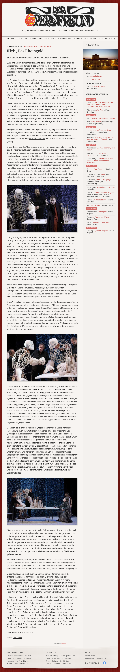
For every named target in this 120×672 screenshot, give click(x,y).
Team (100, 39)
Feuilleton (50, 39)
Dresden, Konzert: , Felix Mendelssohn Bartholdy (98, 175)
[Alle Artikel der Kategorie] (100, 59)
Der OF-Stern (65, 661)
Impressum (89, 658)
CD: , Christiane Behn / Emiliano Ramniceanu (99, 132)
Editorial (12, 39)
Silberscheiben (52, 661)
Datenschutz (101, 658)
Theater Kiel (45, 47)
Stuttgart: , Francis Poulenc (97, 154)
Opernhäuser (36, 39)
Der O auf (93, 663)
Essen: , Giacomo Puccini (98, 218)
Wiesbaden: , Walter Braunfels (98, 111)
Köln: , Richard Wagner (100, 205)
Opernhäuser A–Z (53, 658)
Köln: (101, 118)
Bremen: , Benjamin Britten (100, 170)
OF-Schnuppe (90, 39)
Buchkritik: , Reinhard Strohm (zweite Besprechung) (99, 182)
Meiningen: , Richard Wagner (100, 232)
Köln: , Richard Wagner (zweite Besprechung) (100, 123)
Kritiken (23, 39)
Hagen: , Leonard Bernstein (100, 201)
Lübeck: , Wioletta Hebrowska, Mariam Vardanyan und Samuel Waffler (100, 195)
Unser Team (90, 656)
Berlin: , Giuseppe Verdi (98, 223)
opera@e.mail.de (21, 663)
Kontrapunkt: (101, 149)
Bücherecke (66, 658)
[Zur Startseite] (60, 17)
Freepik (63, 643)
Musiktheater (30, 47)
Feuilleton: (100, 105)
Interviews (71, 656)
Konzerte (62, 656)
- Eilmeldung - (100, 161)
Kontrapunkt (64, 39)
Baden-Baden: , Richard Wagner (100, 213)
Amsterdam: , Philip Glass (101, 188)
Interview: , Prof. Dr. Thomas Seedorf (101, 139)
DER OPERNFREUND (15, 652)
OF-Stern (77, 39)
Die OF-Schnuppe (53, 664)
